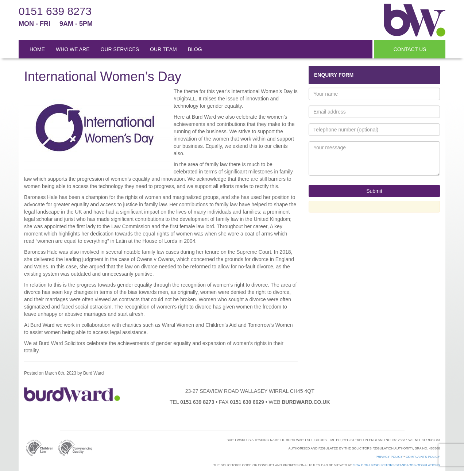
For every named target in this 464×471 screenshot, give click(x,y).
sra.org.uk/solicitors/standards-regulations (396, 465)
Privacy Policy (389, 457)
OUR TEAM (163, 49)
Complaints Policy (423, 457)
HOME (37, 49)
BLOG (195, 49)
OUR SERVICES (120, 49)
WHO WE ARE (73, 49)
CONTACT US (410, 49)
